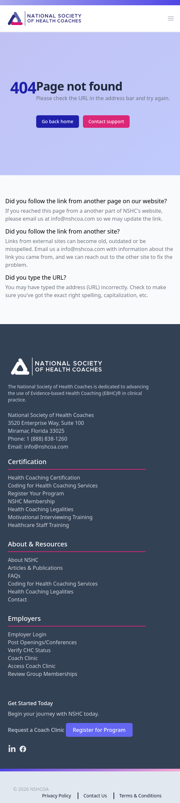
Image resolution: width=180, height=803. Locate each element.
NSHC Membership (31, 501)
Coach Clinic (23, 658)
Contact (17, 599)
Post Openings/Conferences (42, 642)
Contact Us (95, 795)
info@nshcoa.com (46, 446)
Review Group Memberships (42, 674)
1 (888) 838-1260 (47, 438)
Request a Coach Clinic (36, 730)
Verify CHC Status (29, 650)
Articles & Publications (35, 567)
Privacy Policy (56, 795)
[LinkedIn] (12, 749)
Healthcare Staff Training (38, 525)
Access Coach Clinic (32, 666)
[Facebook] (23, 749)
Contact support (106, 121)
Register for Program (99, 730)
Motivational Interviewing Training (50, 517)
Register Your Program (36, 493)
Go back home (57, 121)
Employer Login (27, 634)
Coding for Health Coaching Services (53, 485)
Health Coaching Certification (44, 477)
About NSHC (23, 560)
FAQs (14, 575)
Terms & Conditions (140, 795)
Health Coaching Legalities (40, 509)
